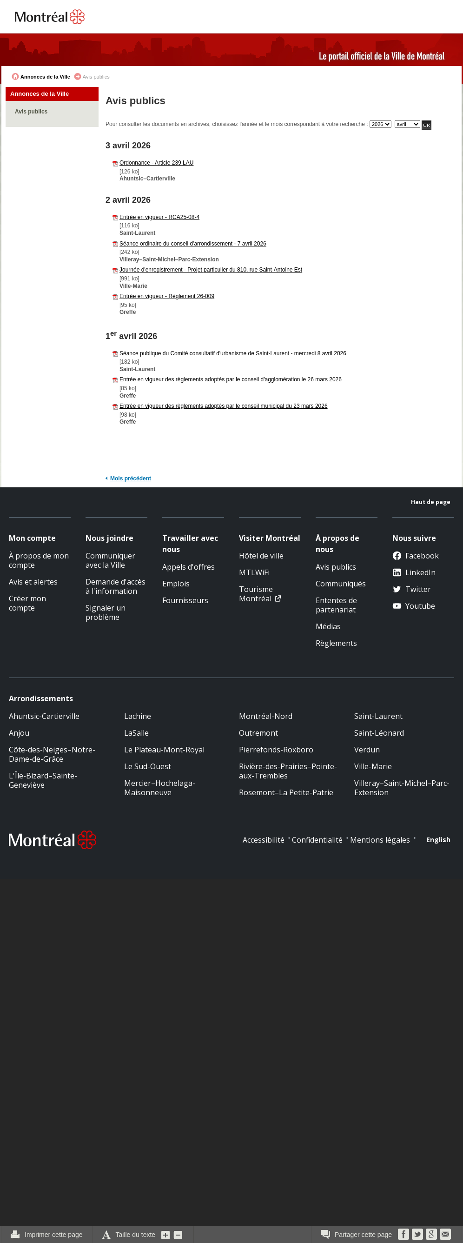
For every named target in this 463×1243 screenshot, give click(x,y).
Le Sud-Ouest (147, 766)
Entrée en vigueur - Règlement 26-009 (166, 296)
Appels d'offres (188, 567)
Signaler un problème (106, 612)
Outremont (258, 733)
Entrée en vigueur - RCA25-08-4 (159, 217)
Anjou (19, 733)
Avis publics (31, 111)
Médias (328, 626)
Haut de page (430, 502)
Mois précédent (130, 478)
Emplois (176, 583)
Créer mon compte (27, 603)
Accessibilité (263, 840)
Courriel (445, 1234)
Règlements (336, 643)
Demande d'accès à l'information (116, 586)
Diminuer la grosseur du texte (178, 1234)
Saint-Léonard (379, 733)
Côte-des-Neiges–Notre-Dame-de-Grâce (52, 754)
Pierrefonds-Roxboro (276, 749)
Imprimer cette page (54, 1234)
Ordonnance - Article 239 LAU (156, 163)
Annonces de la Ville (45, 77)
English (438, 839)
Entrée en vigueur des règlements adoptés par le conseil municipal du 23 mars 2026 (223, 406)
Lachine (137, 716)
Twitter (411, 589)
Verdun (367, 749)
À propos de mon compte (39, 560)
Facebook (415, 555)
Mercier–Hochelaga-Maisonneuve (159, 788)
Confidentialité (317, 840)
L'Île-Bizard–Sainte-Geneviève (43, 780)
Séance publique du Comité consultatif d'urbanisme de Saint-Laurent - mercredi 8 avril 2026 (232, 353)
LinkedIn (414, 572)
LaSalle (136, 733)
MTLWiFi (254, 572)
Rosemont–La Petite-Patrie (286, 792)
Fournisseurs (185, 600)
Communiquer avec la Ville (110, 560)
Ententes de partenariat (336, 605)
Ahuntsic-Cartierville (44, 716)
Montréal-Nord (265, 716)
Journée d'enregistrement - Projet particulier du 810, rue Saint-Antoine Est (210, 269)
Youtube (413, 606)
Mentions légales (380, 840)
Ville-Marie (373, 766)
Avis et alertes (33, 582)
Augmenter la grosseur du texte (166, 1234)
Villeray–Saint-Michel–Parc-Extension (402, 788)
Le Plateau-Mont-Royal (164, 749)
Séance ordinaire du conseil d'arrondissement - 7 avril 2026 (192, 243)
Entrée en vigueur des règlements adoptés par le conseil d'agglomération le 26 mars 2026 (230, 379)
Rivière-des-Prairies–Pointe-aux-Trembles (288, 771)
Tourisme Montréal (256, 594)
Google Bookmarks (431, 1234)
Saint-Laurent (378, 716)
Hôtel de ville (261, 556)
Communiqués (341, 583)
